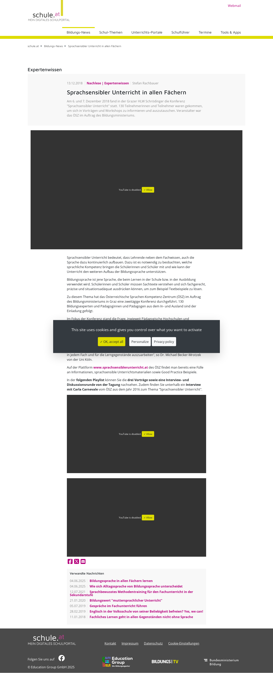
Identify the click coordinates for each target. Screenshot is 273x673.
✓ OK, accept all (111, 342)
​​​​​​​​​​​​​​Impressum (130, 643)
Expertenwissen (116, 83)
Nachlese (94, 83)
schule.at (33, 46)
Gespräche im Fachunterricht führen (118, 606)
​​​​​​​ (61, 659)
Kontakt (110, 643)
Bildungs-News (78, 32)
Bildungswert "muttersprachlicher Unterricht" (125, 600)
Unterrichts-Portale (146, 32)
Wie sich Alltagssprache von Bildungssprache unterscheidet (136, 586)
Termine (205, 32)
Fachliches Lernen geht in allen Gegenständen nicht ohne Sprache (141, 617)
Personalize (140, 342)
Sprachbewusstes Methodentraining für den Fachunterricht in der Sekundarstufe (131, 593)
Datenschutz (153, 643)
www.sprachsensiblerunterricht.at (120, 367)
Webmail (234, 6)
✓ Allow (148, 189)
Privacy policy (164, 342)
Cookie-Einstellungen (183, 643)
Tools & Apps (231, 32)
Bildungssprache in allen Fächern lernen (121, 581)
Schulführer (180, 32)
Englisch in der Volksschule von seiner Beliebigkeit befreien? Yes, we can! (146, 611)
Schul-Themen (110, 32)
